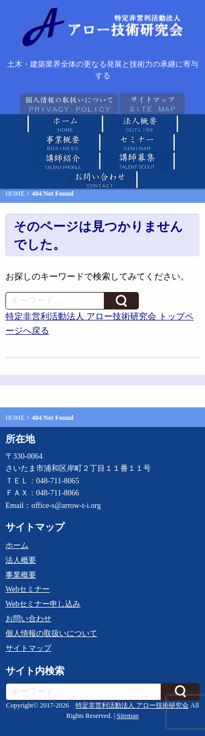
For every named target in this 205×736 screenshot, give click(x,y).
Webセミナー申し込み (42, 604)
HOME (15, 193)
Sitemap (128, 716)
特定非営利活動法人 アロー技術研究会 (132, 705)
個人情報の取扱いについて (51, 633)
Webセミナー (27, 589)
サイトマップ (28, 648)
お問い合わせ (28, 619)
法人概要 (20, 560)
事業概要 (20, 575)
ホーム (16, 545)
